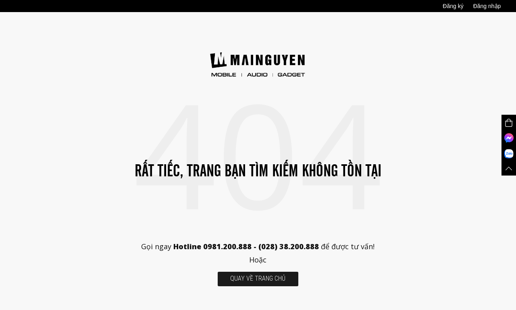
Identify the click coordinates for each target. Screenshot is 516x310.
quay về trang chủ (257, 278)
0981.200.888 (227, 246)
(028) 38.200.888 (289, 246)
